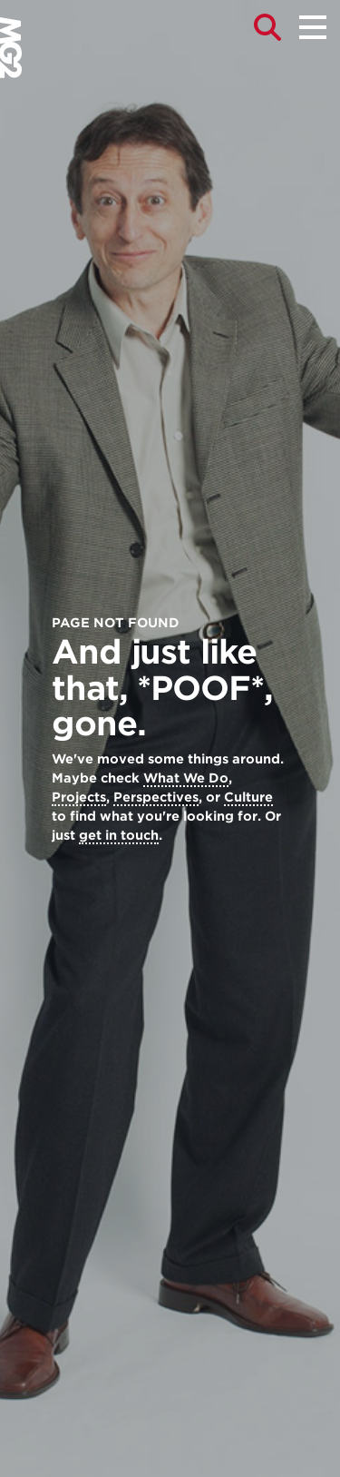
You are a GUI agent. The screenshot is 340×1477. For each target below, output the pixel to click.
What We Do (185, 778)
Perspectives (156, 797)
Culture (248, 797)
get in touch (119, 835)
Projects (79, 797)
